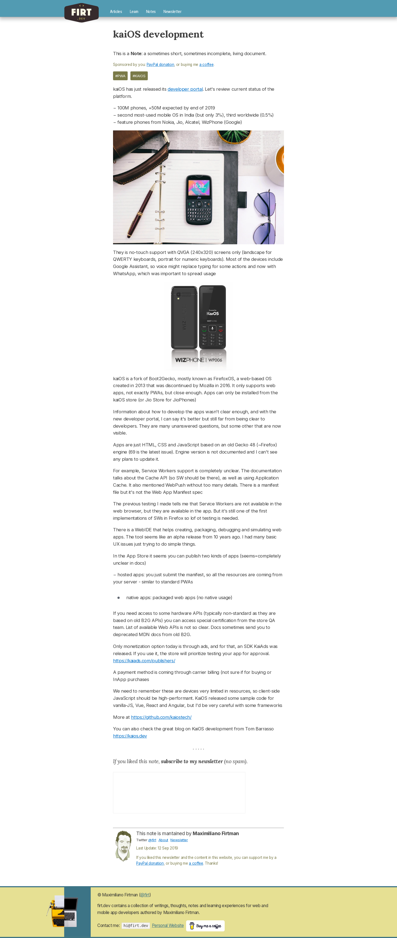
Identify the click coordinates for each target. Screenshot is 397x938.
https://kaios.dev (130, 736)
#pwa (120, 76)
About (163, 840)
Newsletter (172, 11)
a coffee (206, 64)
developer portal (185, 89)
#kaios (139, 76)
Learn (134, 11)
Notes (151, 11)
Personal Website (168, 925)
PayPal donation (160, 64)
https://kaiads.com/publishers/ (144, 660)
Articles (116, 11)
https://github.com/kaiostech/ (161, 717)
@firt (152, 840)
